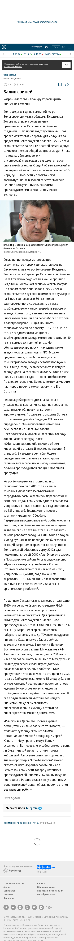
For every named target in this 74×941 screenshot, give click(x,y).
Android (41, 883)
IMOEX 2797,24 (52, 54)
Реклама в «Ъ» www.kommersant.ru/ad (37, 22)
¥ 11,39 (37, 54)
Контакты (9, 890)
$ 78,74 (16, 54)
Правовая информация (50, 890)
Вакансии (8, 898)
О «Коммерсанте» (13, 883)
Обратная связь (46, 887)
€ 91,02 (27, 54)
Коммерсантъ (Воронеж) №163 (21, 822)
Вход (56, 47)
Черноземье (9, 74)
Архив (6, 887)
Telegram (34, 808)
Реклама (8, 894)
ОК (66, 65)
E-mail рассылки (46, 894)
